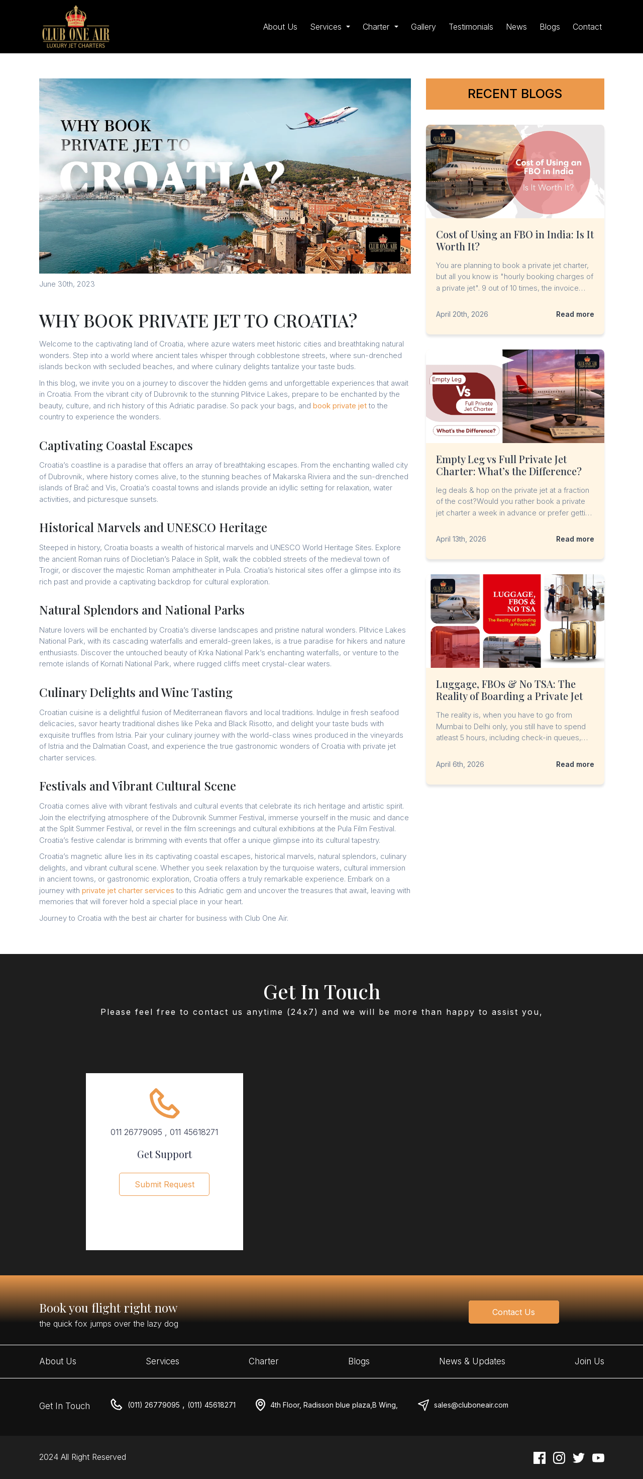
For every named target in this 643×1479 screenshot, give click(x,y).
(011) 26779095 (154, 1405)
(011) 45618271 (211, 1405)
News (516, 27)
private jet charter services (128, 890)
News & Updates (472, 1361)
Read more (575, 314)
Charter (264, 1361)
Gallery (423, 27)
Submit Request (164, 1191)
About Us (280, 27)
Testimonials (471, 27)
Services (162, 1361)
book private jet (340, 405)
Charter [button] (377, 27)
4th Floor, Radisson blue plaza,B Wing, (334, 1405)
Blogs (550, 27)
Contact (587, 27)
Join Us (589, 1361)
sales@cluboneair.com (471, 1405)
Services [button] (327, 27)
